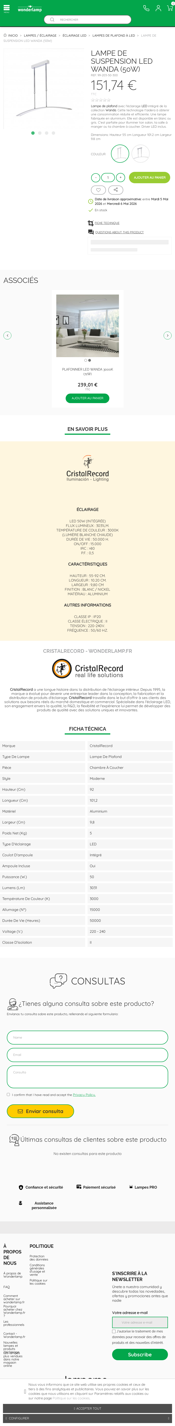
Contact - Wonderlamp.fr (13, 1342)
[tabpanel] (43, 88)
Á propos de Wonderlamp (12, 1282)
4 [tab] (54, 133)
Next (168, 335)
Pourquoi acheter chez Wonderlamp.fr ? (13, 1318)
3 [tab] (47, 133)
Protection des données (39, 1264)
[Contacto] (146, 8)
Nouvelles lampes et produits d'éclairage (11, 1354)
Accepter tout (87, 1408)
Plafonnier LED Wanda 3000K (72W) (87, 371)
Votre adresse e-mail (130, 1319)
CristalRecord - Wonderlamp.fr (87, 650)
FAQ (6, 1294)
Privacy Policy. (84, 1095)
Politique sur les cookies (38, 1289)
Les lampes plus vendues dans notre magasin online (13, 1366)
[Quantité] (108, 177)
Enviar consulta (40, 1111)
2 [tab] (40, 133)
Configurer (87, 1418)
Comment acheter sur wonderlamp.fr (13, 1306)
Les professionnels (13, 1330)
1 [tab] (33, 133)
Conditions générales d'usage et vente (37, 1276)
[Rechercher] (92, 19)
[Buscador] (52, 20)
